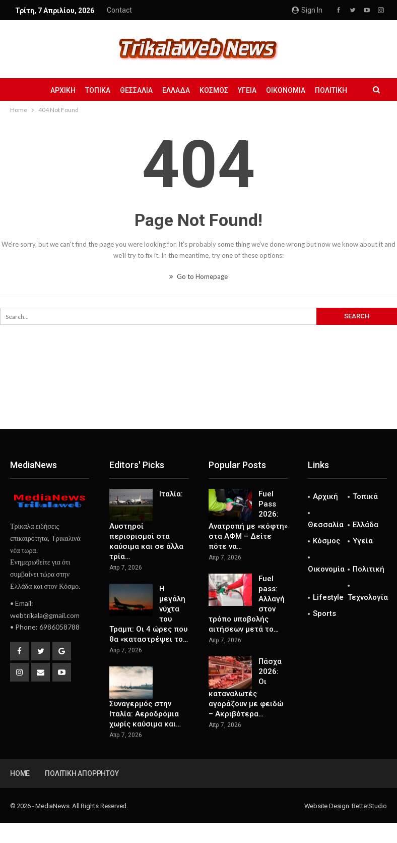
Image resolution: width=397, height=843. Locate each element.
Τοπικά (97, 90)
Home (20, 773)
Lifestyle (328, 597)
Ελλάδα (176, 90)
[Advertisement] (198, 395)
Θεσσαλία (136, 90)
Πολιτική (331, 90)
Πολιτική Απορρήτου (81, 773)
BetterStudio (369, 806)
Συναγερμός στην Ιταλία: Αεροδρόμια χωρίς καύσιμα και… (145, 713)
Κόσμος (214, 90)
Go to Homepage (198, 276)
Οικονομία (285, 90)
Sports (324, 613)
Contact (119, 10)
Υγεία (247, 90)
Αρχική (63, 90)
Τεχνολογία (367, 597)
